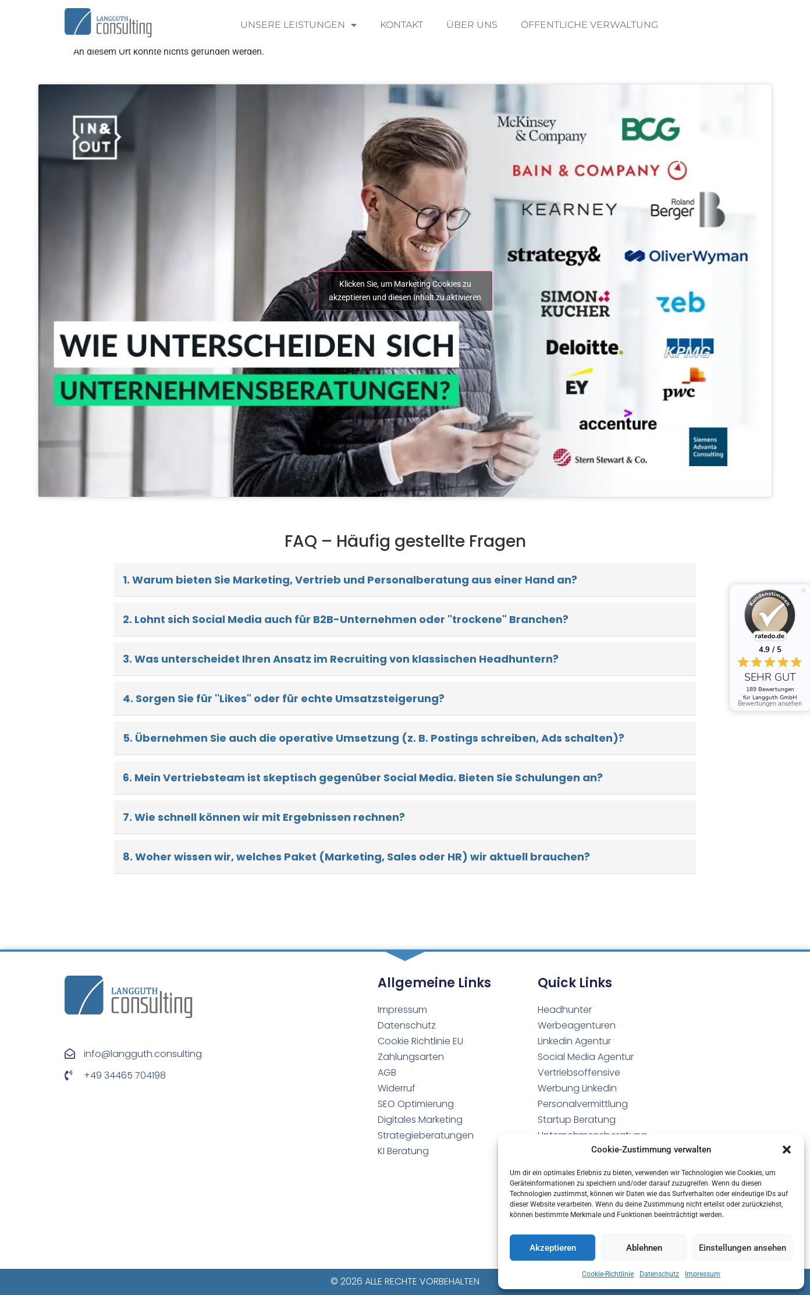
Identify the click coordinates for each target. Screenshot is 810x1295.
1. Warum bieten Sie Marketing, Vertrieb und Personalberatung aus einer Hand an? (350, 579)
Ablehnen (644, 1248)
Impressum (702, 1274)
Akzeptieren (553, 1248)
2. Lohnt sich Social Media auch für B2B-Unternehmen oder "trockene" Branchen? (346, 619)
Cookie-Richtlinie (608, 1274)
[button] (787, 1149)
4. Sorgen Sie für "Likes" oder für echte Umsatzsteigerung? (284, 698)
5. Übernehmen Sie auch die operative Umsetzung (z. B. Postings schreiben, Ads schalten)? (373, 738)
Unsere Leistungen (298, 25)
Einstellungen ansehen (742, 1248)
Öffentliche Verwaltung (589, 24)
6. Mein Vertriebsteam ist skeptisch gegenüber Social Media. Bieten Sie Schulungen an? (363, 777)
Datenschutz (659, 1274)
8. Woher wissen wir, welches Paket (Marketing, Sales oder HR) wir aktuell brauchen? (356, 856)
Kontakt (401, 24)
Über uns (472, 24)
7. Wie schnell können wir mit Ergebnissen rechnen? (264, 817)
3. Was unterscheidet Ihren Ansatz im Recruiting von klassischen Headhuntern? (341, 659)
